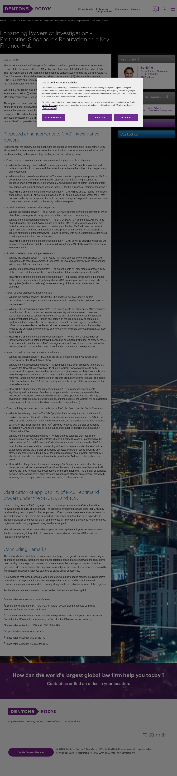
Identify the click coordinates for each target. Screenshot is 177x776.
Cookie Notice (49, 108)
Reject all (100, 117)
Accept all (126, 117)
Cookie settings (53, 117)
